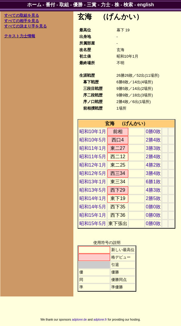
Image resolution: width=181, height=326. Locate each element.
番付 (50, 4)
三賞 (91, 4)
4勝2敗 (153, 164)
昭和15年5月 (92, 223)
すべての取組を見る (21, 15)
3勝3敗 (153, 148)
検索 (128, 4)
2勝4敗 (153, 139)
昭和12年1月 (92, 164)
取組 (64, 4)
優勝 (78, 4)
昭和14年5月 (92, 206)
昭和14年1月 (92, 198)
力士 (105, 4)
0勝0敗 (153, 131)
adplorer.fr (100, 319)
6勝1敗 (153, 181)
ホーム (34, 4)
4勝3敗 (153, 190)
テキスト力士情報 (19, 36)
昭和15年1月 (92, 215)
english (145, 4)
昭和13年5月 (92, 190)
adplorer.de (79, 319)
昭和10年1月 (92, 131)
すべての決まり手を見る (25, 26)
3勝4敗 (153, 173)
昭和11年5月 (92, 156)
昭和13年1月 (92, 181)
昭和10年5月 (92, 139)
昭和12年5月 (92, 173)
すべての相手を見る (21, 21)
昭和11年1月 (92, 148)
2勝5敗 (153, 198)
